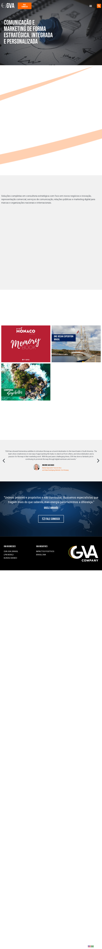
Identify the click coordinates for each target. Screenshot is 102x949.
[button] (91, 6)
